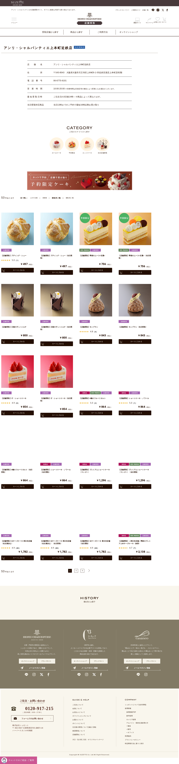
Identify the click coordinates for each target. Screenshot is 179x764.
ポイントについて (78, 729)
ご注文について (77, 710)
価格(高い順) (71, 198)
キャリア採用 (131, 725)
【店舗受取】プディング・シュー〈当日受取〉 (54, 257)
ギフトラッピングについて (81, 721)
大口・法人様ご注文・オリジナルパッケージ (88, 745)
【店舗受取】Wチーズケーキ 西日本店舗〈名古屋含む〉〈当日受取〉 (56, 547)
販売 (129, 735)
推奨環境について (78, 736)
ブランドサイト (46, 666)
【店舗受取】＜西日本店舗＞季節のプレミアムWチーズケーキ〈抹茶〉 (134, 547)
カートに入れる (17, 270)
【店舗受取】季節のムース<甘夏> (94, 256)
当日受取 (79, 47)
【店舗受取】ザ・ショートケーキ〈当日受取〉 (54, 402)
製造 (129, 731)
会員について (77, 714)
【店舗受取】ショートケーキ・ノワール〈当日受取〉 (55, 474)
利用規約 (128, 742)
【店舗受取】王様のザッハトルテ (15, 328)
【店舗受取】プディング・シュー (15, 256)
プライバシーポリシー (132, 745)
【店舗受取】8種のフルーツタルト (95, 401)
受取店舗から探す (50, 32)
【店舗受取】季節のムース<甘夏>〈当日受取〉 (133, 257)
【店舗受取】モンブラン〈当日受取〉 (133, 329)
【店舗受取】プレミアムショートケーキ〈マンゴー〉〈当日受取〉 (134, 474)
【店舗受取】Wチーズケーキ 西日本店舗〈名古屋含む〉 (17, 547)
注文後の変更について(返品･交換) (84, 733)
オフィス (131, 738)
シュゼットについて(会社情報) (135, 710)
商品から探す (76, 32)
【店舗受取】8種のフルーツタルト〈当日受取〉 (16, 474)
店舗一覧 (145, 10)
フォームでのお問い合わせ (28, 724)
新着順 (45, 198)
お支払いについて (78, 718)
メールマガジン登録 (32, 673)
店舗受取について (78, 740)
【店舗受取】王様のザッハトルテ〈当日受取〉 (54, 329)
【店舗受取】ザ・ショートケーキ (15, 401)
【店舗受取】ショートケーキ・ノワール (134, 402)
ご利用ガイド (135, 10)
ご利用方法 (102, 32)
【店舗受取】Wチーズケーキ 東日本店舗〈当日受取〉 (95, 547)
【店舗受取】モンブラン (90, 328)
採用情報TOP (131, 718)
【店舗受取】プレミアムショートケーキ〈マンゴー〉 (95, 474)
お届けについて (77, 725)
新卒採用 (129, 721)
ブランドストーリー (122, 10)
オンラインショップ (128, 32)
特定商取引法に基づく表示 (134, 749)
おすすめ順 (34, 198)
